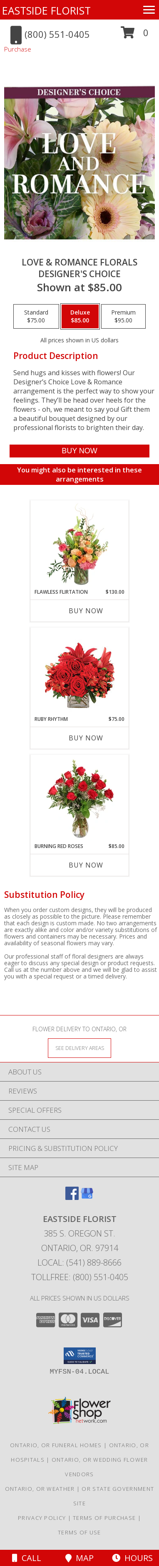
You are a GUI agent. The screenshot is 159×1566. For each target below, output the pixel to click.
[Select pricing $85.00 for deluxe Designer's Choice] (80, 317)
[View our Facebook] (72, 1197)
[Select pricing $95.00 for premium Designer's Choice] (123, 317)
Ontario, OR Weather (40, 1488)
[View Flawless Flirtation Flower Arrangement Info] (79, 544)
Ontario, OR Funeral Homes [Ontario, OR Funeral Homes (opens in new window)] (56, 1445)
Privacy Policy (42, 1518)
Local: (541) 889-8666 (79, 1262)
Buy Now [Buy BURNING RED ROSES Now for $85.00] (86, 865)
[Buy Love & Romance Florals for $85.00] (80, 451)
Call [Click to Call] (26, 1558)
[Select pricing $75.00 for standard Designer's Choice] (36, 317)
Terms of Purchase (104, 1518)
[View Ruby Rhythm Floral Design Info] (79, 671)
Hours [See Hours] (132, 1558)
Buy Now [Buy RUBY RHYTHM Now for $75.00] (86, 737)
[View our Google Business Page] (87, 1197)
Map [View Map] (79, 1558)
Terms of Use (79, 1532)
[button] (135, 35)
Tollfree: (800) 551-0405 (79, 1277)
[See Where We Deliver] (79, 1048)
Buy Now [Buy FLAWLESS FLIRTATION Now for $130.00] (86, 610)
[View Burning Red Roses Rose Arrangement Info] (79, 799)
